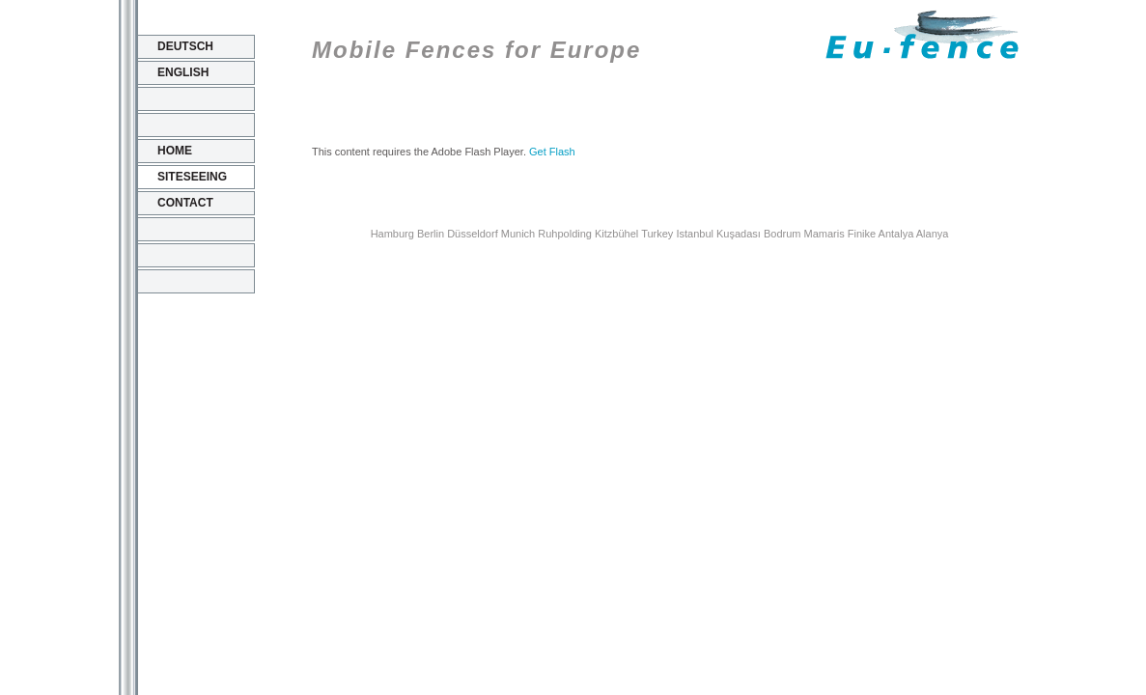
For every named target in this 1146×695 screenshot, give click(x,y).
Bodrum (782, 233)
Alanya (932, 233)
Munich (518, 233)
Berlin (430, 233)
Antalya (896, 233)
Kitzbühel (616, 233)
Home (174, 150)
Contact (185, 202)
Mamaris (824, 233)
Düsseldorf (472, 233)
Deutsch (185, 46)
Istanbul (694, 233)
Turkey (657, 233)
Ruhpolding (565, 233)
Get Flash (552, 151)
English (183, 72)
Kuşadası (738, 233)
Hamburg (392, 233)
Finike (862, 233)
